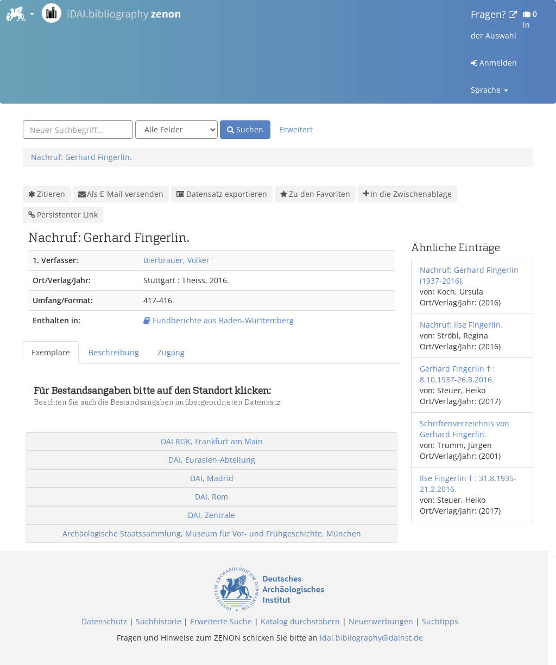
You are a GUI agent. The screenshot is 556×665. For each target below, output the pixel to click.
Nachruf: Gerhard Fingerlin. (81, 157)
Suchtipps (440, 621)
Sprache (489, 90)
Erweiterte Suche (221, 621)
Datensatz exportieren (221, 194)
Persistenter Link (63, 214)
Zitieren (46, 194)
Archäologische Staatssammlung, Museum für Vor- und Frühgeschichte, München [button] (211, 533)
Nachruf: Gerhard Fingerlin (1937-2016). (469, 275)
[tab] (51, 352)
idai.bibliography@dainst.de (371, 637)
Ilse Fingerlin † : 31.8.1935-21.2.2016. (468, 483)
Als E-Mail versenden (121, 194)
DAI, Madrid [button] (211, 478)
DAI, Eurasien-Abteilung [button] (211, 460)
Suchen (245, 129)
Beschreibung (114, 352)
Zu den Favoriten (315, 194)
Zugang (171, 352)
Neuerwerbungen (381, 621)
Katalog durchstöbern (300, 621)
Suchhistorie (158, 621)
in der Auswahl (504, 25)
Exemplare (50, 352)
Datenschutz (104, 621)
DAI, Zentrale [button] (211, 515)
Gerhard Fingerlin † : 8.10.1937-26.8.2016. (457, 374)
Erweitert (296, 129)
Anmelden (494, 62)
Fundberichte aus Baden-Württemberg (218, 320)
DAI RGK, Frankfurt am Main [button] (212, 441)
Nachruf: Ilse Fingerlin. (461, 324)
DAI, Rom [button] (211, 496)
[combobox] (78, 129)
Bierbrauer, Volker (176, 260)
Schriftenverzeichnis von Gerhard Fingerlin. (464, 428)
